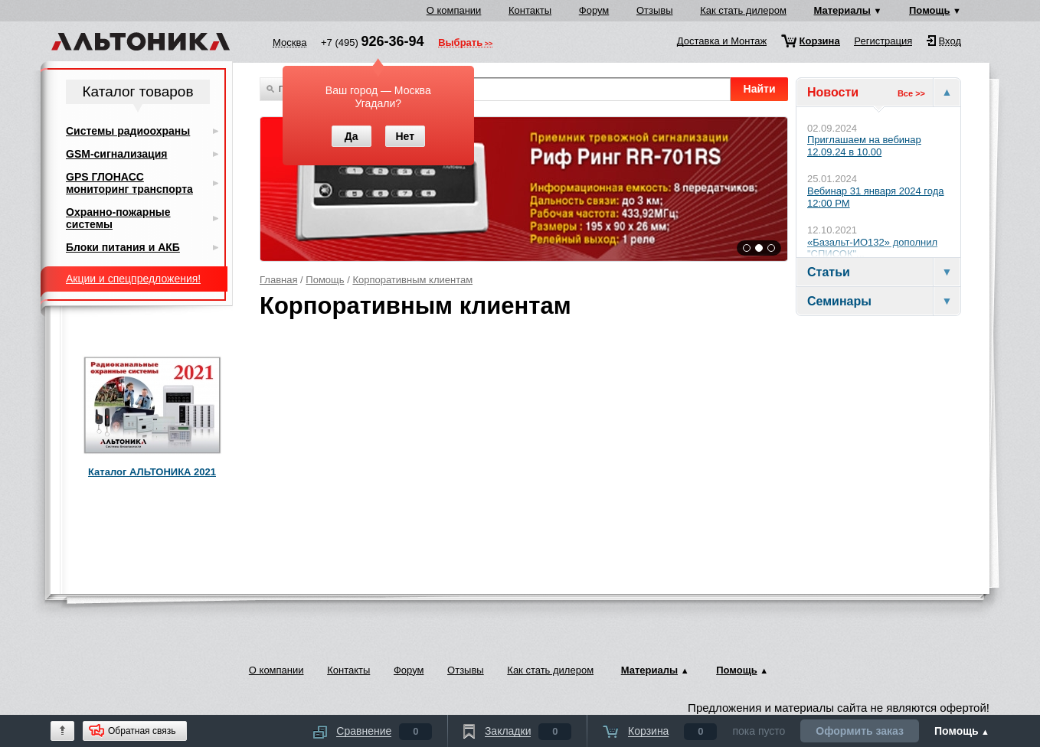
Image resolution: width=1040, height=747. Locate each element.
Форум (594, 10)
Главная (278, 279)
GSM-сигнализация (116, 154)
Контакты (530, 10)
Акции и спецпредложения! (133, 278)
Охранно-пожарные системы (118, 218)
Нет (404, 136)
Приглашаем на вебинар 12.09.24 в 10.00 (864, 146)
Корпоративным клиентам (412, 279)
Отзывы (654, 10)
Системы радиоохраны (128, 131)
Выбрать (460, 43)
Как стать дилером (743, 10)
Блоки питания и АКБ (123, 247)
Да (351, 136)
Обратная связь (141, 731)
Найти (760, 89)
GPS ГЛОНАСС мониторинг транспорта (129, 183)
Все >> (911, 93)
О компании (454, 10)
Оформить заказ (860, 731)
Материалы (842, 10)
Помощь (929, 10)
